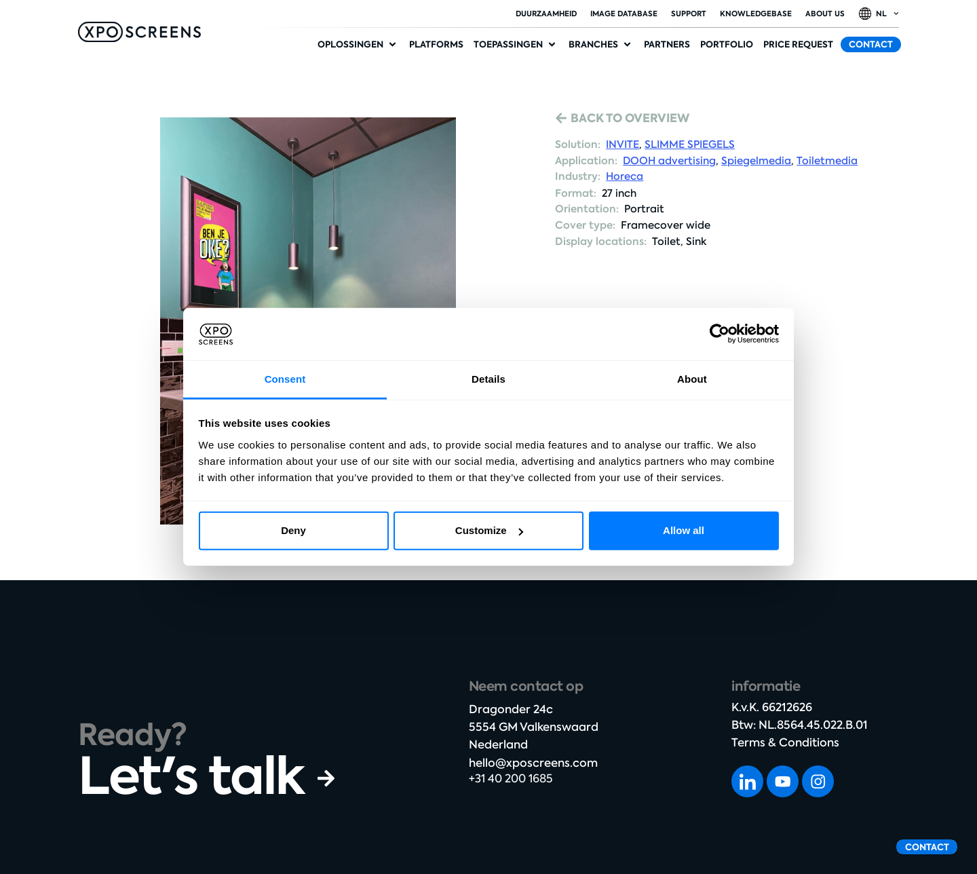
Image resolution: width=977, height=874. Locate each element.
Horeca (624, 176)
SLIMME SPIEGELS (690, 144)
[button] (358, 45)
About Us (825, 13)
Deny (293, 530)
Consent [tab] (285, 379)
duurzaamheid (546, 13)
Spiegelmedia (756, 161)
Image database (623, 13)
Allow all (683, 530)
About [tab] (692, 379)
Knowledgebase (756, 13)
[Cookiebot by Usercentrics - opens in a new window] (719, 334)
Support (688, 13)
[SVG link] (139, 32)
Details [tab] (488, 379)
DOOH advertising (669, 161)
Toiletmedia (827, 161)
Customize (489, 530)
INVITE (622, 144)
